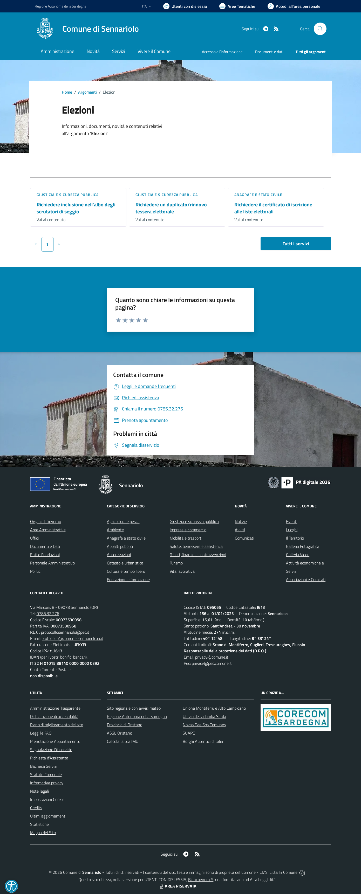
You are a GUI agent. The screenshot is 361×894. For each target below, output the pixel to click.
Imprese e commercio (188, 530)
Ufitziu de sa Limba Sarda (204, 716)
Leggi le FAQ (41, 733)
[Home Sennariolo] (87, 28)
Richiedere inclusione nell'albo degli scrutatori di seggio (76, 207)
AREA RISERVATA (177, 886)
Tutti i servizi (296, 243)
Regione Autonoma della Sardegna (137, 716)
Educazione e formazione (128, 579)
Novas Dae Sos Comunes (204, 725)
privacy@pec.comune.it (212, 663)
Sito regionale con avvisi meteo (134, 708)
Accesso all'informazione (222, 52)
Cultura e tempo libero (126, 571)
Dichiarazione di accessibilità (54, 716)
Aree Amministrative (48, 530)
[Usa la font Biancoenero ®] (185, 6)
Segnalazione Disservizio (51, 749)
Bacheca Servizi (43, 766)
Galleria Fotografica (302, 546)
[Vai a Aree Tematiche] (237, 6)
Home (67, 92)
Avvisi (240, 530)
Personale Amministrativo (52, 563)
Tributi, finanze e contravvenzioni (198, 554)
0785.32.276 (48, 613)
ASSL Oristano (119, 733)
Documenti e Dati (45, 546)
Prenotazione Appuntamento (55, 741)
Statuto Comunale (46, 774)
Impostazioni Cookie (47, 799)
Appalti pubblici (120, 546)
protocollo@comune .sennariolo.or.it (72, 638)
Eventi (291, 521)
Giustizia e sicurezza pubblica (68, 194)
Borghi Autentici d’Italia (203, 741)
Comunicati (244, 538)
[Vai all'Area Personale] (293, 6)
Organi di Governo (45, 521)
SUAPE (189, 733)
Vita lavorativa (182, 571)
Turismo (176, 563)
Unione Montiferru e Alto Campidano (214, 708)
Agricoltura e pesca (123, 521)
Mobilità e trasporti (186, 538)
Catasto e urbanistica (125, 563)
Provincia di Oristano (124, 725)
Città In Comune (283, 872)
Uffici (34, 538)
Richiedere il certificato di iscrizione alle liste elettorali (273, 207)
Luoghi (291, 530)
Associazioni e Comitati (305, 579)
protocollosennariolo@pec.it (65, 632)
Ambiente (115, 530)
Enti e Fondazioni (45, 554)
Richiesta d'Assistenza (49, 758)
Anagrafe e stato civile (258, 194)
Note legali (39, 791)
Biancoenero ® (200, 879)
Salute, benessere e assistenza (196, 546)
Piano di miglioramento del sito (56, 725)
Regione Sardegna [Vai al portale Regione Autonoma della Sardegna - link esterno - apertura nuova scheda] (60, 6)
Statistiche (39, 824)
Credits (36, 808)
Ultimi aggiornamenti (48, 816)
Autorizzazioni (119, 554)
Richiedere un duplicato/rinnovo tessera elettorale (171, 207)
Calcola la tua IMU (122, 741)
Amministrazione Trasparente (55, 708)
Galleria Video (297, 554)
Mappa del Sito (43, 832)
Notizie (241, 521)
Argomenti (87, 92)
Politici (35, 571)
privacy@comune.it (211, 657)
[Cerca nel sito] (320, 29)
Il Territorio (295, 538)
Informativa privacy (46, 783)
